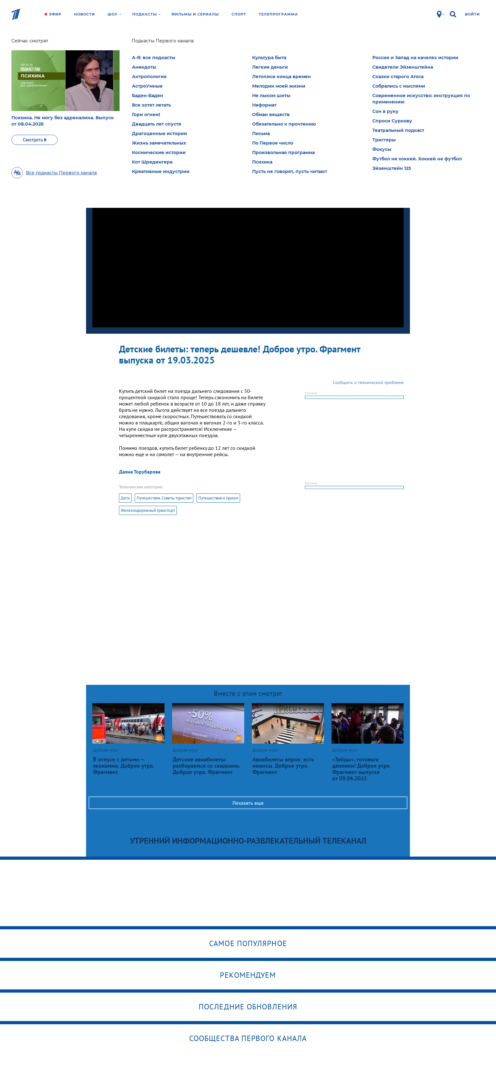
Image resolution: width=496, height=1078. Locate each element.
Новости (84, 14)
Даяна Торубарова (139, 471)
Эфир (55, 14)
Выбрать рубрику (261, 85)
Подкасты (146, 14)
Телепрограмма (278, 14)
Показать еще (248, 803)
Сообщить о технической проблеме (368, 382)
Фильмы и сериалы (195, 14)
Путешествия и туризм (218, 498)
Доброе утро (125, 42)
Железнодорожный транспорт (148, 510)
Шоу (114, 14)
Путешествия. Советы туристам (164, 498)
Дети (125, 498)
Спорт (239, 14)
